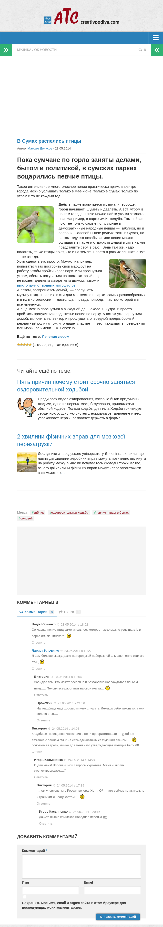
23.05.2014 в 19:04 (68, 677)
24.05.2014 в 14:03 (65, 728)
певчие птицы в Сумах (112, 512)
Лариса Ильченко (45, 650)
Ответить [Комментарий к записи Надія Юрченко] (38, 642)
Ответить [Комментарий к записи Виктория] (41, 695)
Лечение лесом (55, 336)
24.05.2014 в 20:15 (86, 812)
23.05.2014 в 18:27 (78, 650)
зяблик (39, 512)
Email (88, 882)
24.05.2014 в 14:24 (81, 760)
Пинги (70, 612)
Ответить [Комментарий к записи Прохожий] (43, 720)
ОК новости (45, 50)
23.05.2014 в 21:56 (71, 703)
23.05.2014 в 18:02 (74, 624)
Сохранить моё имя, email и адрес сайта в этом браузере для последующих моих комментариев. (74, 905)
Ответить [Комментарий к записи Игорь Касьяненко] (41, 777)
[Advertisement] (81, 95)
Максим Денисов (40, 148)
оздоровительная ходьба (69, 512)
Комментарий (34, 851)
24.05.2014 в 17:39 (70, 785)
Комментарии (37, 612)
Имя (25, 882)
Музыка (24, 50)
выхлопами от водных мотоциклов (46, 285)
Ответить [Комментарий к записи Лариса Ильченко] (38, 668)
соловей (26, 518)
